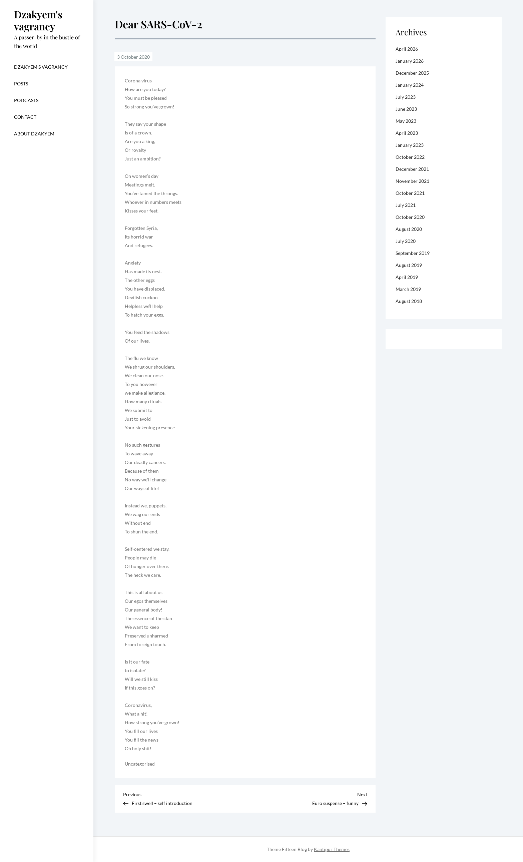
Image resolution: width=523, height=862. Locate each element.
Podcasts (26, 100)
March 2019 (408, 289)
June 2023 (406, 109)
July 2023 (406, 97)
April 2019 (407, 277)
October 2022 (410, 157)
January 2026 (410, 61)
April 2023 (407, 133)
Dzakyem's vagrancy (38, 20)
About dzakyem (34, 133)
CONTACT (25, 117)
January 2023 (410, 145)
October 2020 (410, 217)
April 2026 (407, 49)
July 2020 (406, 241)
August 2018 (409, 301)
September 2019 (413, 253)
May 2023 (406, 121)
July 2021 (406, 205)
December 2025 (412, 73)
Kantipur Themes (332, 849)
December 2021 (412, 169)
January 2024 (410, 85)
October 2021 (410, 193)
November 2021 (412, 181)
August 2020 (409, 229)
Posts (21, 83)
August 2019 (409, 265)
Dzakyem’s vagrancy (41, 67)
